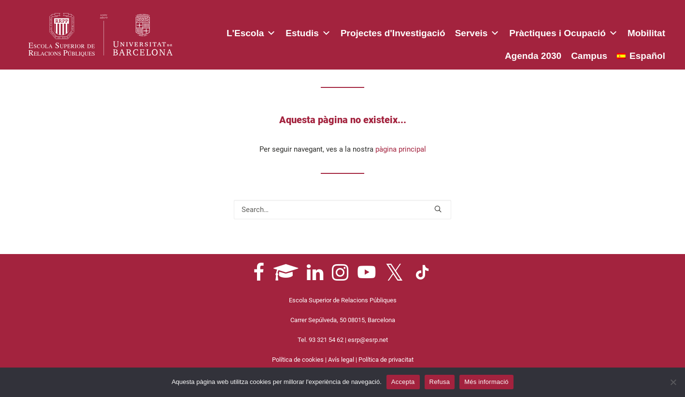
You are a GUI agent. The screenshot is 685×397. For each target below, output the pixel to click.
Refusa (439, 381)
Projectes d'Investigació (393, 33)
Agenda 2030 (533, 56)
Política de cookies (298, 359)
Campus (589, 56)
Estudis (308, 31)
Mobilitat (646, 33)
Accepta (403, 381)
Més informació (486, 381)
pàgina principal (400, 149)
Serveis (477, 31)
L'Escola (251, 31)
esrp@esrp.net (368, 339)
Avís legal (341, 359)
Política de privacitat (386, 359)
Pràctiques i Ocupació (563, 31)
